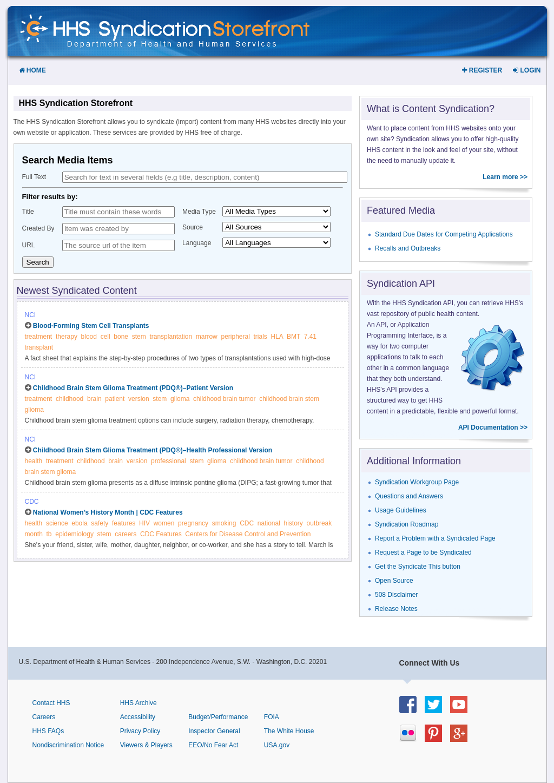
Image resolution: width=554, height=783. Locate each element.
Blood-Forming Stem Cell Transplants (91, 326)
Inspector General (214, 731)
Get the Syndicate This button (417, 566)
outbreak (319, 523)
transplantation (170, 336)
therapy (66, 336)
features (123, 523)
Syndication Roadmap (406, 524)
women (164, 523)
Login (526, 70)
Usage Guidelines (400, 510)
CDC (32, 501)
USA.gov (276, 745)
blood (89, 336)
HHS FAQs (48, 731)
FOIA (271, 717)
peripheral (235, 336)
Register (482, 70)
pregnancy (193, 523)
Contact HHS (51, 703)
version (138, 399)
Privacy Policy (140, 731)
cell (105, 336)
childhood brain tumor (224, 399)
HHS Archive (138, 703)
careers (125, 534)
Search (38, 262)
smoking (224, 523)
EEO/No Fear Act (213, 745)
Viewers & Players (146, 745)
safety (99, 523)
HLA (277, 336)
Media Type (199, 211)
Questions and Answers (409, 496)
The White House (289, 731)
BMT (293, 336)
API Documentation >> (492, 427)
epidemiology (74, 534)
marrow (206, 336)
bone (121, 336)
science (57, 523)
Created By (38, 228)
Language (196, 243)
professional (168, 461)
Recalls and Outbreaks (407, 248)
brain (94, 399)
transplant (39, 347)
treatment (38, 336)
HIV (144, 523)
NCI (30, 315)
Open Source (394, 580)
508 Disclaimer (396, 594)
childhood (69, 399)
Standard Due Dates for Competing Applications (444, 234)
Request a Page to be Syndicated (423, 552)
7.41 (310, 336)
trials (260, 336)
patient (114, 399)
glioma (179, 399)
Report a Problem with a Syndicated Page (435, 538)
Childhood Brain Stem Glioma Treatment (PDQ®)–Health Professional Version (152, 450)
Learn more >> (505, 177)
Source (192, 227)
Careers (44, 717)
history (293, 523)
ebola (79, 523)
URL (28, 245)
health (34, 461)
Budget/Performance (218, 717)
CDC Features (161, 534)
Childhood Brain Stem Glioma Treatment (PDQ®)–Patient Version (133, 388)
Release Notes (396, 609)
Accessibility (137, 717)
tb (49, 534)
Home (32, 70)
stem (139, 336)
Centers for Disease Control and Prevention (248, 534)
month (34, 534)
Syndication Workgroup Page (417, 482)
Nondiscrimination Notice (68, 745)
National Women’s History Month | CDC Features (108, 512)
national (269, 523)
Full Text (34, 177)
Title (28, 211)
